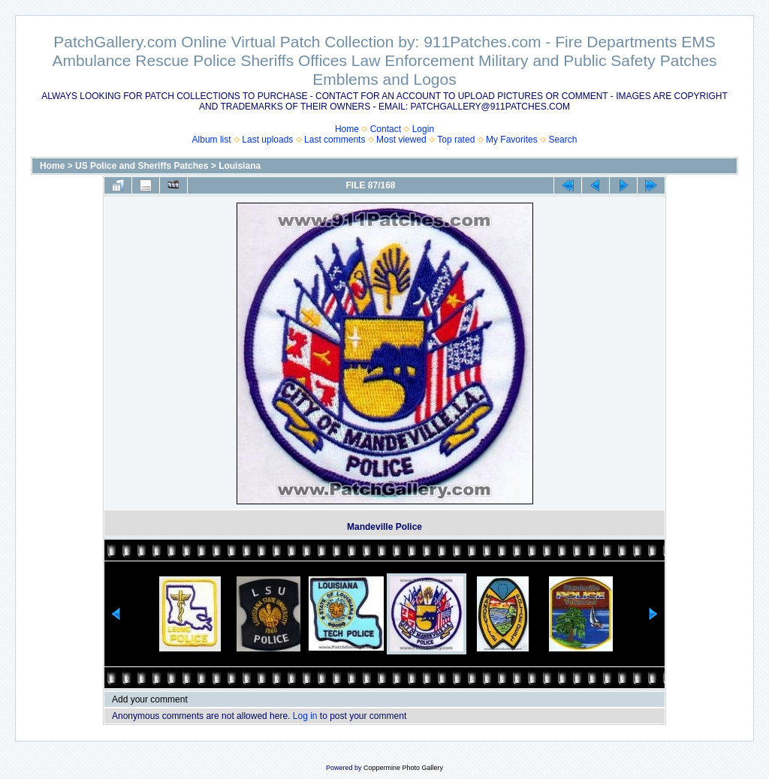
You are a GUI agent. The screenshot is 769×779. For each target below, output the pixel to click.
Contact (385, 129)
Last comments (334, 139)
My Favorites (512, 139)
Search (562, 139)
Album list (211, 139)
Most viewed (401, 139)
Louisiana (240, 166)
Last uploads (267, 139)
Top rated (456, 139)
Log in (305, 716)
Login (423, 129)
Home (347, 129)
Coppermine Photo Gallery (403, 767)
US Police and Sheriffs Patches (141, 166)
